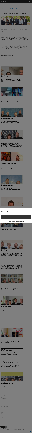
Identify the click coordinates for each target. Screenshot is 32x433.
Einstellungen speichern (11, 221)
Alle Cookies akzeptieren (20, 221)
